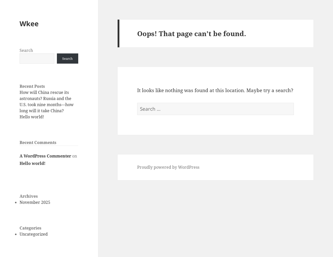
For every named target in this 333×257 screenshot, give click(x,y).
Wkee (29, 23)
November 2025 (35, 202)
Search (26, 50)
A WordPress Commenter (45, 156)
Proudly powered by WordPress (168, 167)
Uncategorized (34, 234)
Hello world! (32, 117)
